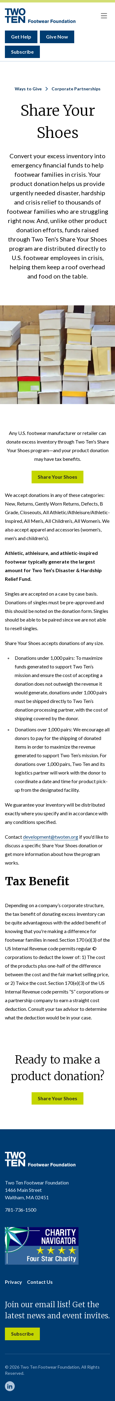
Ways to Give (28, 88)
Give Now (57, 36)
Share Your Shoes (57, 477)
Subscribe (22, 52)
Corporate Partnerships (76, 88)
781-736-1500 (20, 1210)
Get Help (21, 36)
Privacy (13, 1282)
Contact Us (40, 1282)
